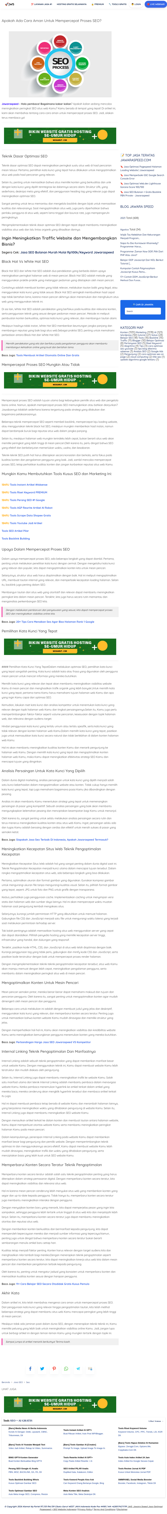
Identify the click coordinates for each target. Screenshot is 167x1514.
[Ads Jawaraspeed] (60, 144)
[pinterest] (54, 1370)
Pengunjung (130, 354)
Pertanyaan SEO (133, 343)
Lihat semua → (156, 1421)
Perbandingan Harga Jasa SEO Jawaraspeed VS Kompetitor (53, 1042)
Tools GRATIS (117, 4)
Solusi (154, 335)
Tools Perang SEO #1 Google (23, 500)
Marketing (140, 332)
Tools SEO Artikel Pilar (15, 530)
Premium (97, 4)
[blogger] (42, 1370)
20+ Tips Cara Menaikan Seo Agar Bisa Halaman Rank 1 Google (55, 621)
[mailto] (90, 1370)
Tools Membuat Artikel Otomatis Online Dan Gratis (47, 355)
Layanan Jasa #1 (41, 4)
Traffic (123, 340)
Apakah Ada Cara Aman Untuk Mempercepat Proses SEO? (51, 20)
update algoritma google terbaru (137, 359)
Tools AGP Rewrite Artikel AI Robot (27, 507)
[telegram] (78, 1370)
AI (155, 332)
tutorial (141, 335)
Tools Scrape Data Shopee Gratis (26, 515)
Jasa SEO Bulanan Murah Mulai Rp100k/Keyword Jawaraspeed (67, 252)
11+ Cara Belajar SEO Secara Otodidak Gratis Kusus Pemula (52, 1284)
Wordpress (126, 335)
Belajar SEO (126, 337)
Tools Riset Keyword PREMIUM (24, 492)
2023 (122, 218)
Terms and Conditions (104, 1509)
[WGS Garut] (60, 1413)
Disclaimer (122, 1509)
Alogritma (129, 346)
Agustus (124, 229)
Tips (141, 346)
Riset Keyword (153, 343)
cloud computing (139, 356)
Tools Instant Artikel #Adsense (24, 484)
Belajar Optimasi (155, 340)
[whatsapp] (66, 1370)
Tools (141, 337)
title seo (156, 356)
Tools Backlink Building (16, 538)
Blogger (136, 340)
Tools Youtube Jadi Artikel (22, 523)
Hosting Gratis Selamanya (72, 4)
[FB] (30, 1370)
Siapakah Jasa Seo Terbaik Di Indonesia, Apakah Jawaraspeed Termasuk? (61, 839)
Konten (124, 332)
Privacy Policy (85, 1509)
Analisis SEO (139, 351)
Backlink (153, 337)
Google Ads (156, 351)
